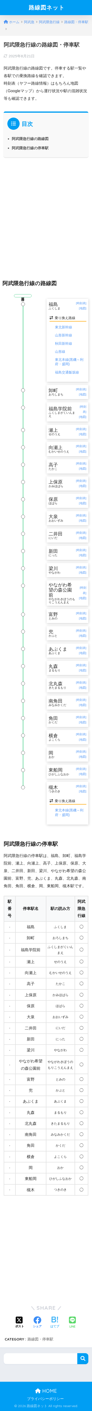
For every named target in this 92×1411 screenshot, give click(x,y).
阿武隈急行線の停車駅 (30, 148)
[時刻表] (81, 303)
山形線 (60, 351)
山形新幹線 (63, 335)
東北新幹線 (63, 327)
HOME (46, 1391)
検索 (82, 1358)
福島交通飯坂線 (67, 372)
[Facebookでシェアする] (37, 1322)
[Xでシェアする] (19, 1322)
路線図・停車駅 (40, 1339)
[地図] (82, 308)
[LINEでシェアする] (72, 1323)
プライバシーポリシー (45, 1399)
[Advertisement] (46, 214)
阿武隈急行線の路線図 (30, 139)
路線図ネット (47, 7)
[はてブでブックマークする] (54, 1322)
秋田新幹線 (63, 343)
